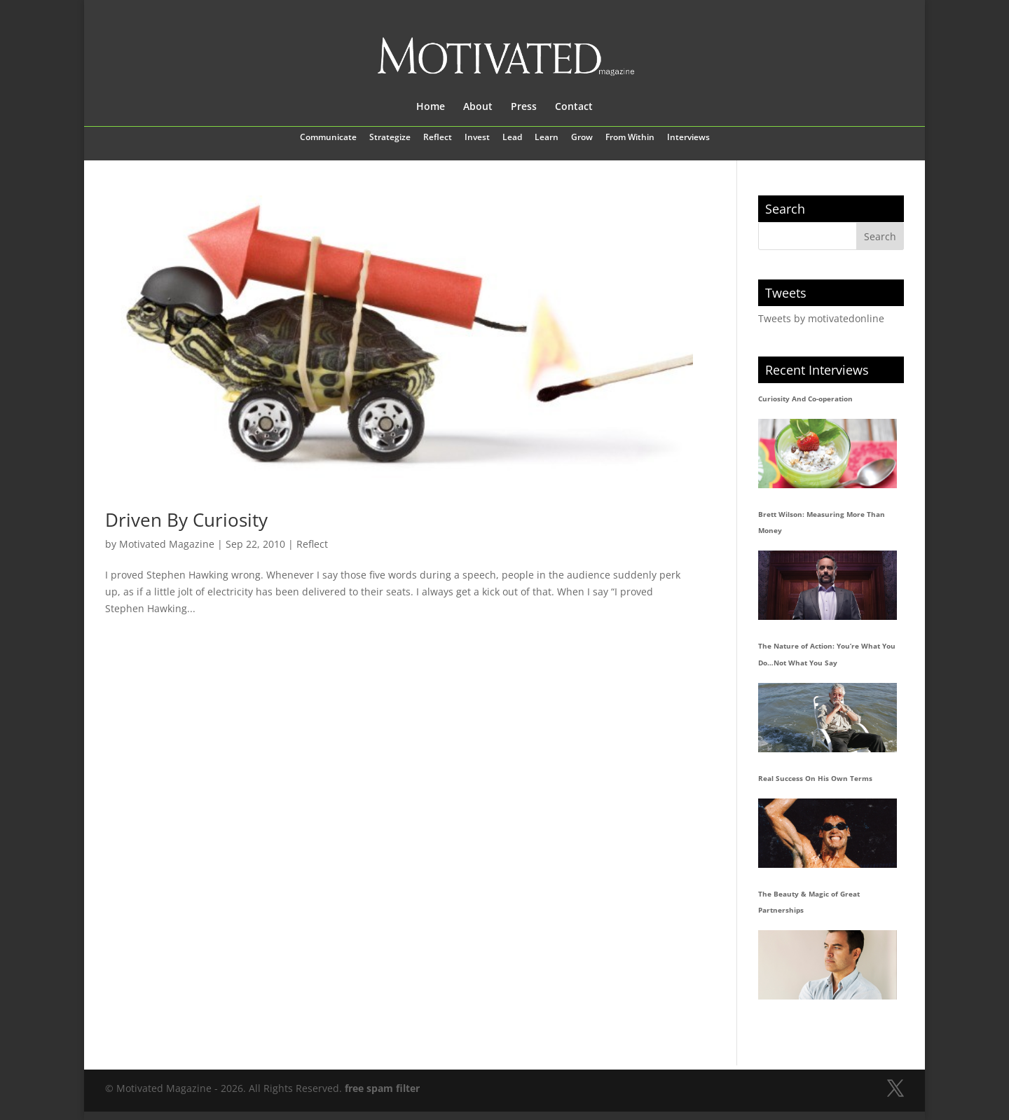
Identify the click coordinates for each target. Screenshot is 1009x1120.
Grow (582, 138)
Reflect (437, 138)
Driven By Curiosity (186, 519)
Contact (574, 107)
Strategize (390, 138)
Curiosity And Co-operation (805, 398)
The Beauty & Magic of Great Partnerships (809, 902)
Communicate (328, 138)
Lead (512, 138)
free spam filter (382, 1088)
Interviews (688, 138)
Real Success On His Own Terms (815, 778)
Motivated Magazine (166, 544)
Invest (477, 138)
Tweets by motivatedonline (821, 318)
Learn (546, 138)
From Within (629, 138)
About (478, 107)
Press (524, 107)
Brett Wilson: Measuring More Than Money (821, 522)
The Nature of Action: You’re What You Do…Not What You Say (826, 654)
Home (430, 107)
